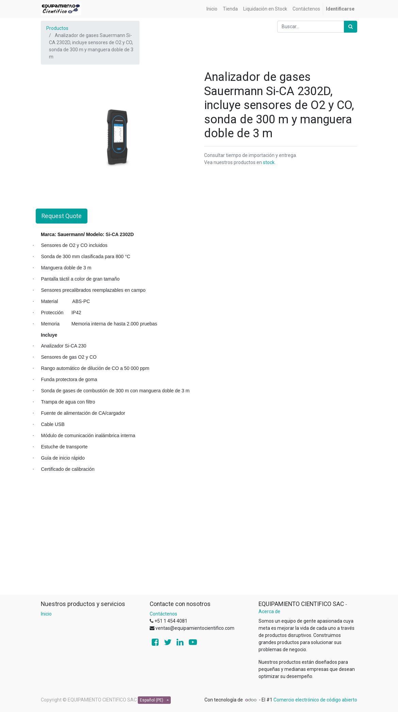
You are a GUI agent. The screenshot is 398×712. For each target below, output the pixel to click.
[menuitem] (212, 9)
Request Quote (62, 216)
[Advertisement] (199, 546)
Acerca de (269, 611)
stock (269, 162)
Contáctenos (163, 614)
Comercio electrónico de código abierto (315, 699)
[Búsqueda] (350, 27)
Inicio (46, 614)
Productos (57, 28)
